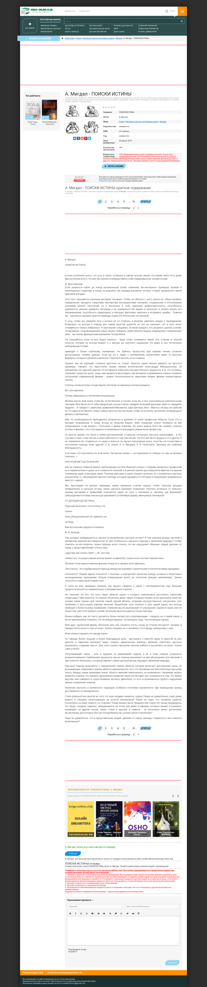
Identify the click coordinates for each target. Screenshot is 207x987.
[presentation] (110, 953)
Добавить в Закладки (38, 38)
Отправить (172, 963)
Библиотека (70, 11)
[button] (70, 913)
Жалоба (80, 180)
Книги (121, 122)
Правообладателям (33, 973)
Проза (67, 29)
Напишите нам (104, 181)
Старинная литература (147, 26)
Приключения (46, 32)
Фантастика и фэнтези (50, 29)
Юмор (116, 29)
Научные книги (95, 26)
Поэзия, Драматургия (147, 32)
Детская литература (97, 32)
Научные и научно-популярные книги (142, 122)
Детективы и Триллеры (74, 26)
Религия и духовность (123, 26)
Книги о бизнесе (72, 32)
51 (134, 201)
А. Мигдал (123, 117)
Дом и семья (119, 32)
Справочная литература (148, 29)
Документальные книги (99, 29)
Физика (163, 122)
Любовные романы (49, 26)
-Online (40, 11)
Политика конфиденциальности (64, 973)
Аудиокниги (84, 11)
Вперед (145, 201)
